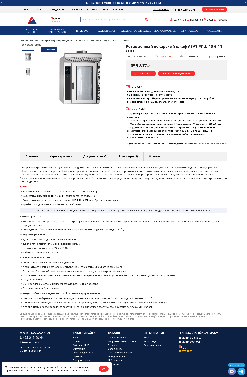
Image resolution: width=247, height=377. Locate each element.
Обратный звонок (153, 345)
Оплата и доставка (97, 9)
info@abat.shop (161, 9)
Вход (146, 337)
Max (106, 2)
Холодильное (107, 30)
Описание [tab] (32, 156)
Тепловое (82, 30)
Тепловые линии (32, 30)
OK (103, 369)
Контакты (118, 9)
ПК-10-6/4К (57, 195)
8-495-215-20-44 (185, 9)
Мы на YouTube (189, 341)
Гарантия (78, 356)
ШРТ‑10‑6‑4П (80, 200)
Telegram (117, 2)
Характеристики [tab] (61, 156)
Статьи (38, 9)
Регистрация (150, 341)
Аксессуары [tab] (128, 156)
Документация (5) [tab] (95, 156)
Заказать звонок (214, 9)
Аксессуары (214, 30)
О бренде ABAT (56, 9)
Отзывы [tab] (154, 156)
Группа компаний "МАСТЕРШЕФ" (199, 332)
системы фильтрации (198, 210)
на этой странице (216, 143)
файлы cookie (29, 367)
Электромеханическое (136, 30)
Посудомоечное (165, 30)
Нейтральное (189, 30)
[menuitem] (32, 30)
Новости (24, 9)
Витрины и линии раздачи (57, 30)
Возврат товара (81, 360)
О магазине (76, 9)
